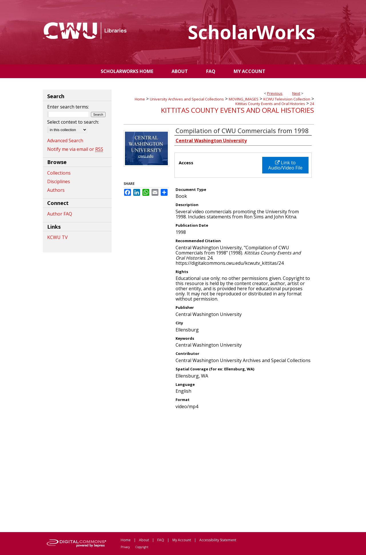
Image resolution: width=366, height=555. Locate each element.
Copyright (141, 547)
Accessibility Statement (217, 540)
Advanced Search (65, 140)
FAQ (160, 540)
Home (140, 99)
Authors (56, 190)
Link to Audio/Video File (285, 165)
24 (312, 103)
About (144, 540)
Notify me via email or (75, 149)
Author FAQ (59, 214)
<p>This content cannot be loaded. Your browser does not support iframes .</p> (219, 470)
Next (296, 93)
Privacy (125, 547)
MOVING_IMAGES (243, 99)
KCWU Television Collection (286, 99)
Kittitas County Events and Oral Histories (270, 103)
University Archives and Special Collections (187, 99)
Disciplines (58, 181)
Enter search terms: (68, 107)
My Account (181, 540)
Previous (275, 93)
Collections (59, 173)
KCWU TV (57, 237)
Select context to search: (73, 122)
